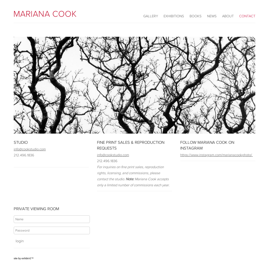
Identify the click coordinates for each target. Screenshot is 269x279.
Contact (247, 16)
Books (196, 16)
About (228, 16)
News (212, 16)
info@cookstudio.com (30, 149)
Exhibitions (174, 16)
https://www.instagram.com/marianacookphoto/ (216, 155)
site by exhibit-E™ (24, 258)
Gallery (150, 16)
